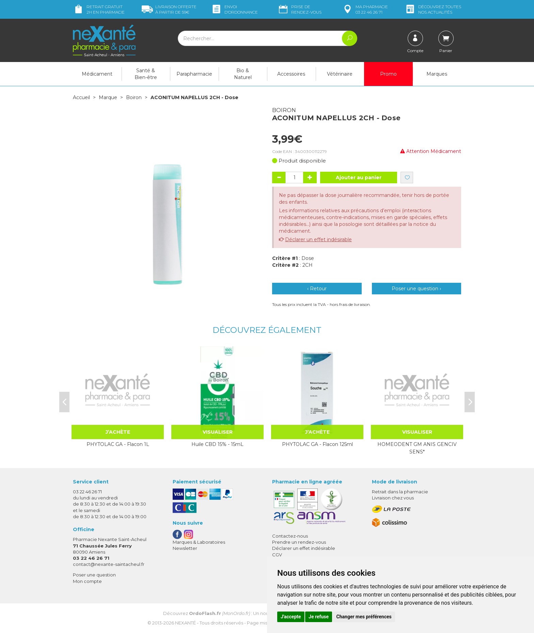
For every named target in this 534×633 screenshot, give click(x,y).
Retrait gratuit (99, 9)
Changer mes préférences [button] (364, 616)
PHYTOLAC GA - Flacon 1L (118, 444)
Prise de (299, 9)
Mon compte (87, 581)
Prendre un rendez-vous (299, 542)
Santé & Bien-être (146, 73)
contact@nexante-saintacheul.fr (108, 564)
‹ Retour (317, 288)
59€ (169, 9)
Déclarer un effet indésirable (318, 239)
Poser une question (94, 574)
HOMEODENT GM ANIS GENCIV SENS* (417, 448)
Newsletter (185, 548)
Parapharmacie (194, 74)
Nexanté (185, 623)
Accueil (81, 97)
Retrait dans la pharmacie (400, 491)
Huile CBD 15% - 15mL (217, 444)
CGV (277, 554)
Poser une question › (416, 288)
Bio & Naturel (243, 73)
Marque (108, 97)
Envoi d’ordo (234, 9)
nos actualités (433, 9)
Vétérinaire (339, 74)
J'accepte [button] (291, 616)
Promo (388, 74)
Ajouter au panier (358, 177)
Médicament (97, 74)
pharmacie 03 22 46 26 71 (365, 9)
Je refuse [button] (319, 616)
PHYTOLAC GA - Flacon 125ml (317, 444)
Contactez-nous (290, 536)
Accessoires (291, 74)
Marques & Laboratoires (199, 542)
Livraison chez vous (393, 497)
